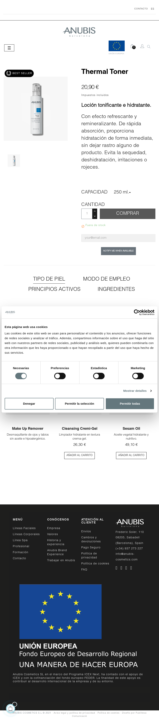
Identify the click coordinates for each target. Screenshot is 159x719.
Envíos (86, 531)
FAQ (84, 569)
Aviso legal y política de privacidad (74, 713)
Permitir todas (130, 403)
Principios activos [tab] (54, 289)
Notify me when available (118, 251)
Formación (20, 552)
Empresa (53, 528)
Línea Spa (20, 540)
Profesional (21, 546)
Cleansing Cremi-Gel (79, 429)
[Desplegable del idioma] (151, 9)
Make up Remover (27, 429)
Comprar (127, 213)
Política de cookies (95, 563)
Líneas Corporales (26, 534)
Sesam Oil (131, 429)
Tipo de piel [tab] (49, 279)
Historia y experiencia (55, 542)
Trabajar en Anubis (61, 560)
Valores (52, 534)
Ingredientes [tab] (116, 289)
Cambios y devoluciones (91, 539)
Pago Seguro (91, 547)
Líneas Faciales (24, 528)
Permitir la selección (79, 403)
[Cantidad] (86, 214)
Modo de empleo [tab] (106, 279)
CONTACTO (141, 9)
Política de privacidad (89, 555)
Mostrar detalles (135, 390)
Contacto (19, 558)
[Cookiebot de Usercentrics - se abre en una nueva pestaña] (136, 312)
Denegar (29, 403)
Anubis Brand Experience (57, 552)
